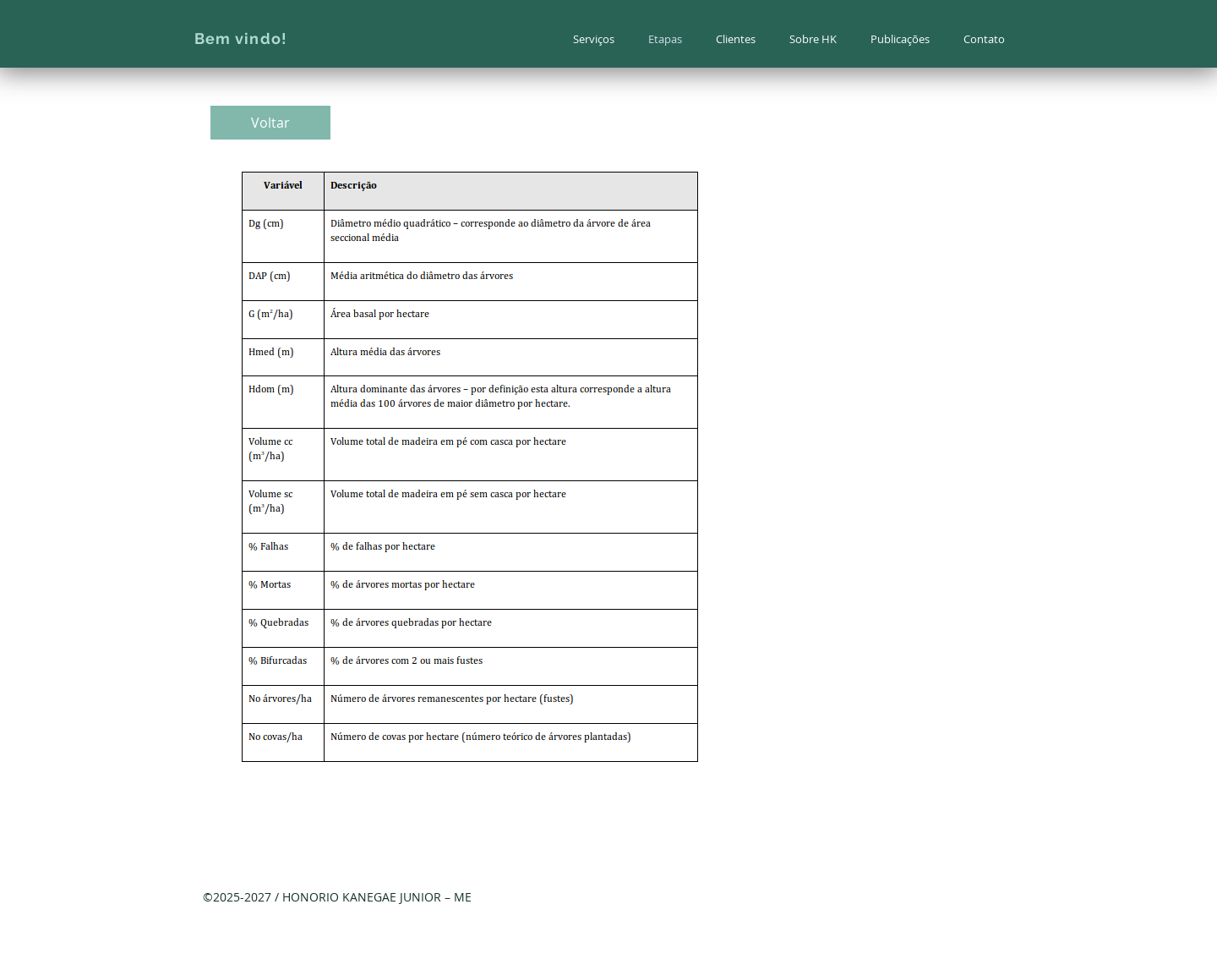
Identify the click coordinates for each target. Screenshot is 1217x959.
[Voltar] (270, 123)
